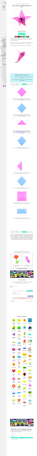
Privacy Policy (4, 83)
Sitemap (5, 82)
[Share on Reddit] (22, 36)
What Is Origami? (4, 68)
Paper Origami (28, 236)
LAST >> (31, 84)
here (23, 80)
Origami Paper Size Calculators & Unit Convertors (4, 79)
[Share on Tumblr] (20, 36)
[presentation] (28, 293)
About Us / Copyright (4, 80)
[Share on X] (18, 36)
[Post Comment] (30, 296)
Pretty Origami (16, 239)
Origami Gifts (21, 239)
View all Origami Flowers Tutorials (22, 268)
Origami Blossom (16, 237)
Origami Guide (4, 7)
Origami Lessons (15, 236)
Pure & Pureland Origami (3, 77)
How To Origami (27, 234)
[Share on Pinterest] (17, 36)
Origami (16, 234)
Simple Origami (26, 239)
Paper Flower (21, 237)
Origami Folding (16, 235)
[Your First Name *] (22, 433)
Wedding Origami (24, 238)
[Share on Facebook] (15, 36)
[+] (23, 290)
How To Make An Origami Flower (16, 238)
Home (5, 36)
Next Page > (24, 84)
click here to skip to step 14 (20, 131)
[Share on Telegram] (23, 36)
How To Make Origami (22, 236)
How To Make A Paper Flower (28, 237)
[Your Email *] (22, 435)
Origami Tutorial (26, 235)
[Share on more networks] (28, 36)
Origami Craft (21, 235)
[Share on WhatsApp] (25, 36)
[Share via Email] (26, 36)
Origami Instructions (21, 234)
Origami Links (4, 81)
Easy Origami (31, 239)
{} (22, 290)
